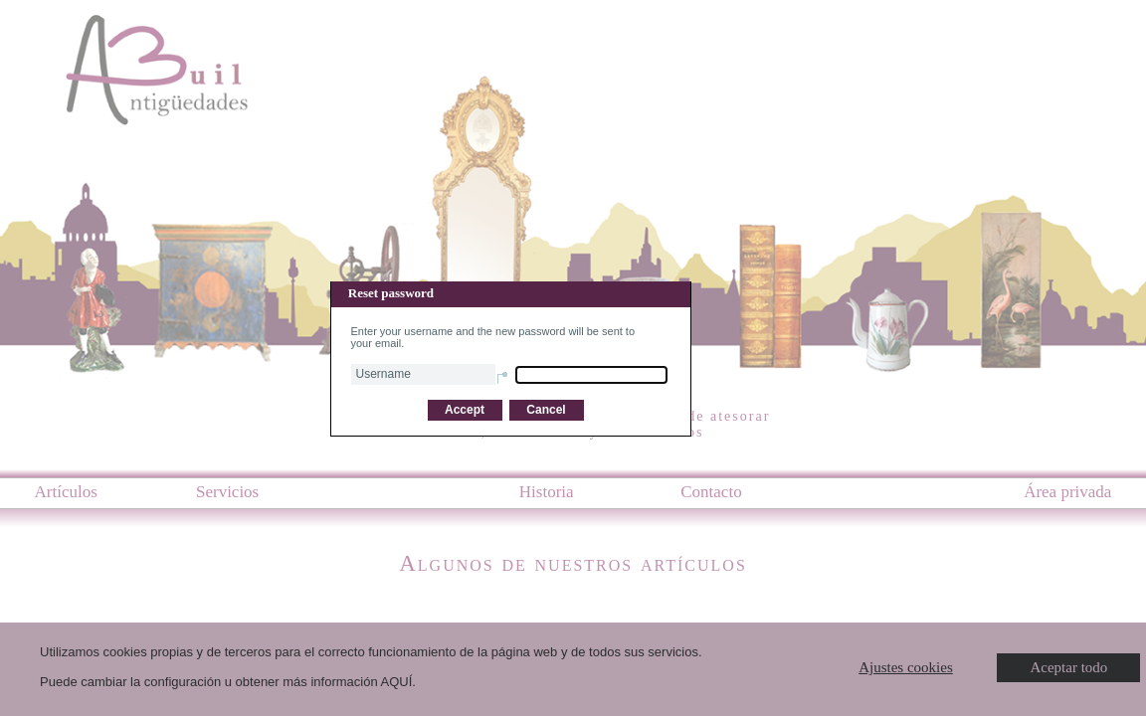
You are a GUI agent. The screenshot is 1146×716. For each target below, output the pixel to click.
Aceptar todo (1068, 667)
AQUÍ (397, 681)
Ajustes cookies (906, 667)
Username (383, 374)
